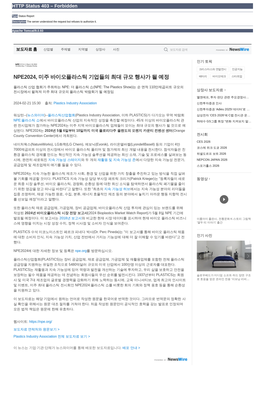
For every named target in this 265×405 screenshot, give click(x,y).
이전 (200, 256)
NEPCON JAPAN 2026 (212, 159)
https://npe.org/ (40, 321)
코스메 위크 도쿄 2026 (212, 147)
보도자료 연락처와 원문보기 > (37, 329)
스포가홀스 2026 (208, 165)
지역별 (83, 49)
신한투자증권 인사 (209, 103)
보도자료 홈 (26, 49)
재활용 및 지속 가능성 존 (117, 160)
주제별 (66, 49)
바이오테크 (219, 76)
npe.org (81, 251)
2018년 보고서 (70, 218)
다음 (248, 256)
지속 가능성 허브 (117, 189)
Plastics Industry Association (75, 103)
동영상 (202, 179)
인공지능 (237, 69)
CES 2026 (204, 141)
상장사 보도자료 (210, 90)
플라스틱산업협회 (61, 115)
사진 (116, 49)
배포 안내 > (131, 348)
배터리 (203, 76)
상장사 (100, 49)
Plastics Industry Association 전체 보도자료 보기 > (52, 336)
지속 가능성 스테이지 (64, 160)
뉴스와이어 (35, 115)
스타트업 (237, 76)
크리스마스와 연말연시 (212, 69)
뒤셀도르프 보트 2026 (211, 153)
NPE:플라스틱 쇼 (27, 120)
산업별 (48, 49)
